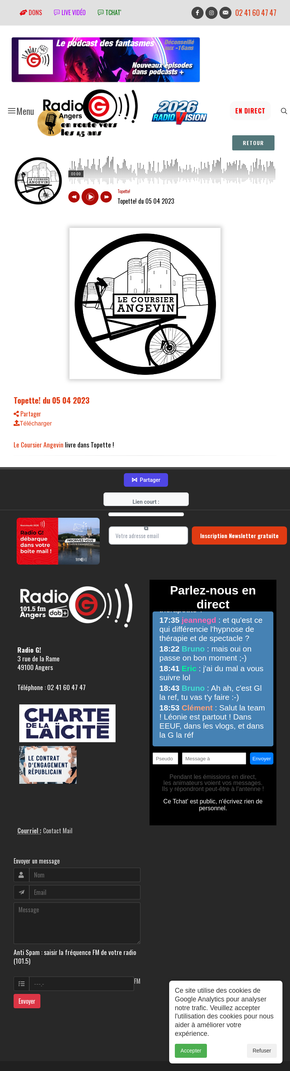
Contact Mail (57, 808)
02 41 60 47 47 (255, 12)
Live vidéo (70, 12)
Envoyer (27, 978)
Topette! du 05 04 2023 (51, 400)
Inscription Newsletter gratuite (239, 513)
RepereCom (56, 1058)
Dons (31, 12)
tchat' (109, 12)
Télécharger (33, 423)
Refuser (262, 1051)
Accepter (190, 1051)
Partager (27, 413)
